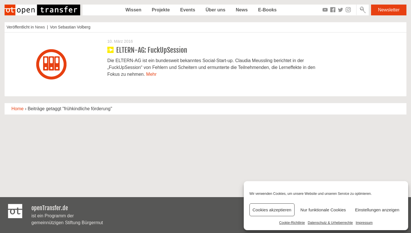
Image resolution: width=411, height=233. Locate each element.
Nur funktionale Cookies (323, 209)
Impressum (364, 223)
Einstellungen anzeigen (377, 209)
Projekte (161, 9)
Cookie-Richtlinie (292, 223)
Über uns (215, 9)
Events (187, 9)
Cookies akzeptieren (272, 209)
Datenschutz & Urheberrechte (330, 223)
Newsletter (389, 9)
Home (17, 108)
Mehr (151, 74)
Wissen (133, 9)
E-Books (267, 9)
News (242, 9)
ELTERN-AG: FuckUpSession (151, 50)
